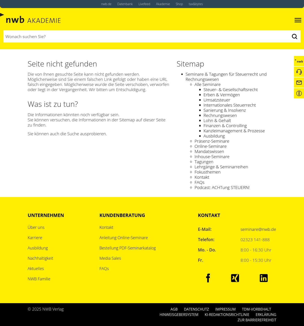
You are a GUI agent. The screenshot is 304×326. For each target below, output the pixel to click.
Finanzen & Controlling (225, 126)
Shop (179, 4)
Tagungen (204, 162)
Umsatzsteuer (217, 100)
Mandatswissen (209, 151)
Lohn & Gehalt (217, 120)
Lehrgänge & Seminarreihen (221, 167)
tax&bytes (196, 4)
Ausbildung (214, 136)
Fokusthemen (208, 172)
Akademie (163, 4)
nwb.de (106, 4)
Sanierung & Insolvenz (225, 110)
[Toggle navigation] (298, 20)
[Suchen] (294, 36)
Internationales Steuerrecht (230, 105)
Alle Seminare (208, 84)
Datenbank (125, 4)
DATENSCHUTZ (196, 309)
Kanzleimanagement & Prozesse (234, 131)
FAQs (200, 182)
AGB (174, 309)
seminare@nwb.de (258, 229)
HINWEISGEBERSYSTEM (179, 314)
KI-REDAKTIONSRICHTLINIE (227, 314)
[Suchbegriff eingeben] (145, 36)
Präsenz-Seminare (212, 141)
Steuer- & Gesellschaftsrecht (231, 89)
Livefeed (144, 4)
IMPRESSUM (225, 309)
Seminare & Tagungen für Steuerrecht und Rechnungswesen (226, 76)
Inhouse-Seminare (212, 156)
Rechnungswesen (220, 115)
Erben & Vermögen (222, 95)
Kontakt (202, 177)
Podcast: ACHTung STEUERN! (222, 187)
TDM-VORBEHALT (256, 309)
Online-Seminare (211, 146)
